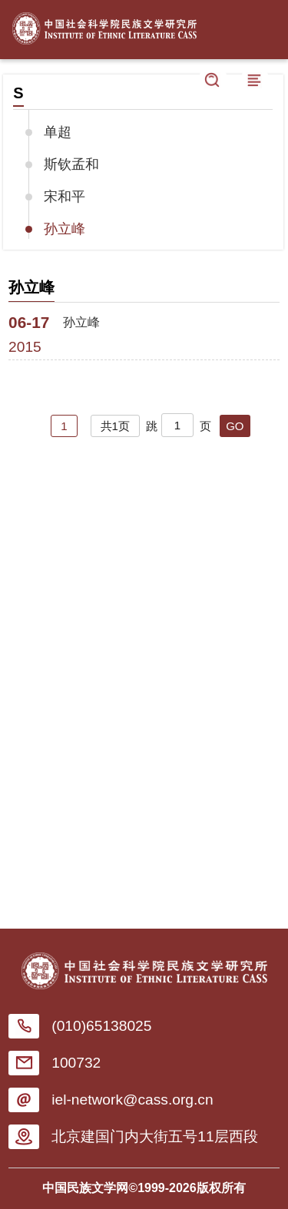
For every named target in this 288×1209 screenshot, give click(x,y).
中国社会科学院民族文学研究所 (104, 25)
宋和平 (64, 196)
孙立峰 (64, 229)
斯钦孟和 (71, 164)
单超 (57, 132)
